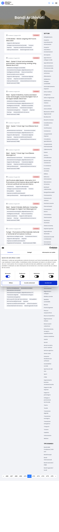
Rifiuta (11, 283)
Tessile (46, 408)
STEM (45, 377)
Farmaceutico (48, 195)
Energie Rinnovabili (49, 192)
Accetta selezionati (29, 283)
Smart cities (47, 353)
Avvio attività (48, 109)
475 (47, 476)
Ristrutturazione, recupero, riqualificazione (49, 331)
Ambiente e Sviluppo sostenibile (47, 81)
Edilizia (46, 174)
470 (25, 476)
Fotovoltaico (47, 214)
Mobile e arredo (48, 296)
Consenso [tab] (10, 252)
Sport (45, 374)
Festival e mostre (49, 203)
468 (16, 476)
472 (33, 476)
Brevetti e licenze (49, 120)
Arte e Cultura (48, 92)
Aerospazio (47, 55)
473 (38, 476)
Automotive (47, 106)
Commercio (47, 131)
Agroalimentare (48, 63)
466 (7, 476)
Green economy (48, 225)
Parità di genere (48, 307)
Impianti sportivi (48, 228)
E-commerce (47, 165)
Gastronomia (48, 217)
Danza (46, 152)
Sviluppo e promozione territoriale (47, 400)
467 (11, 476)
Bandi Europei (48, 454)
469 (20, 476)
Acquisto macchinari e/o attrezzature (48, 42)
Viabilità (46, 432)
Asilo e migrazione (49, 97)
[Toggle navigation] (56, 3)
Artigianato (47, 94)
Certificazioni (48, 128)
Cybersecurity (48, 149)
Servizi (46, 342)
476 (52, 476)
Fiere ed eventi (48, 206)
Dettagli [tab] (29, 252)
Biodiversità (47, 117)
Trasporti (46, 426)
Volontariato (47, 435)
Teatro (46, 405)
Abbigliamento (48, 37)
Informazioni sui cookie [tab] (48, 252)
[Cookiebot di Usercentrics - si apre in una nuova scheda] (50, 248)
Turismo (46, 429)
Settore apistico (48, 350)
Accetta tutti (48, 283)
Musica (46, 304)
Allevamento (47, 76)
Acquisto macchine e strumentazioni (48, 50)
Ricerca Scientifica (49, 316)
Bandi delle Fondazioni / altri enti (49, 449)
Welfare (46, 438)
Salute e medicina (49, 336)
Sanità (46, 339)
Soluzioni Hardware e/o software (48, 359)
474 (42, 476)
